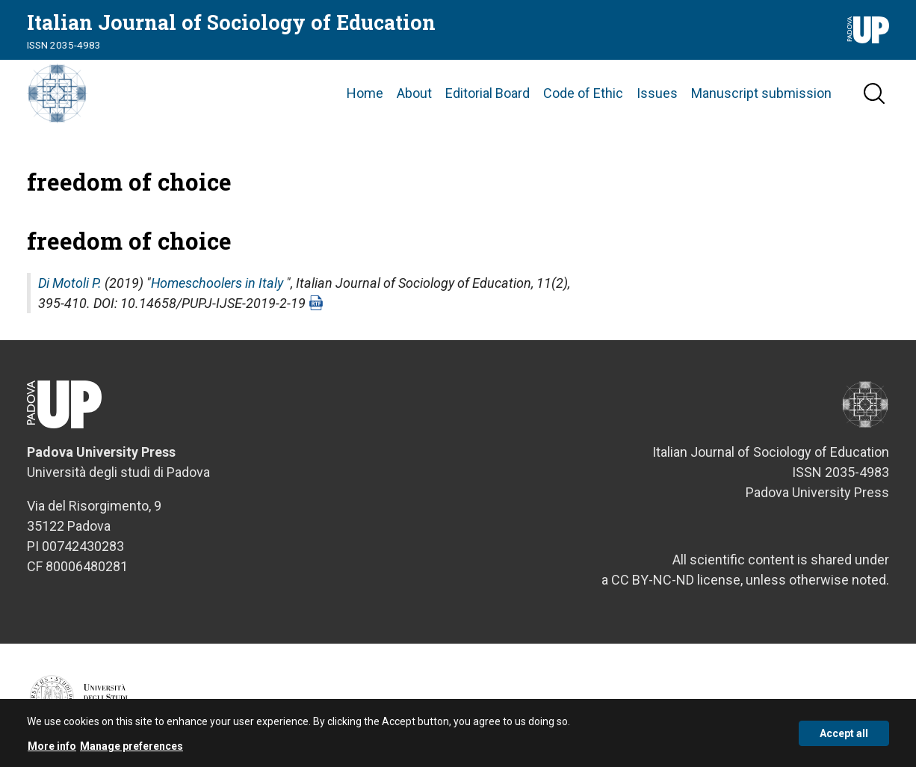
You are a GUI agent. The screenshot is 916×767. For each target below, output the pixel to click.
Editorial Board (487, 93)
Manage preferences (131, 750)
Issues (657, 93)
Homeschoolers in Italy (217, 283)
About (414, 93)
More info (52, 750)
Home (365, 93)
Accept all (844, 737)
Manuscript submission (761, 93)
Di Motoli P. (70, 283)
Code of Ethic (583, 93)
